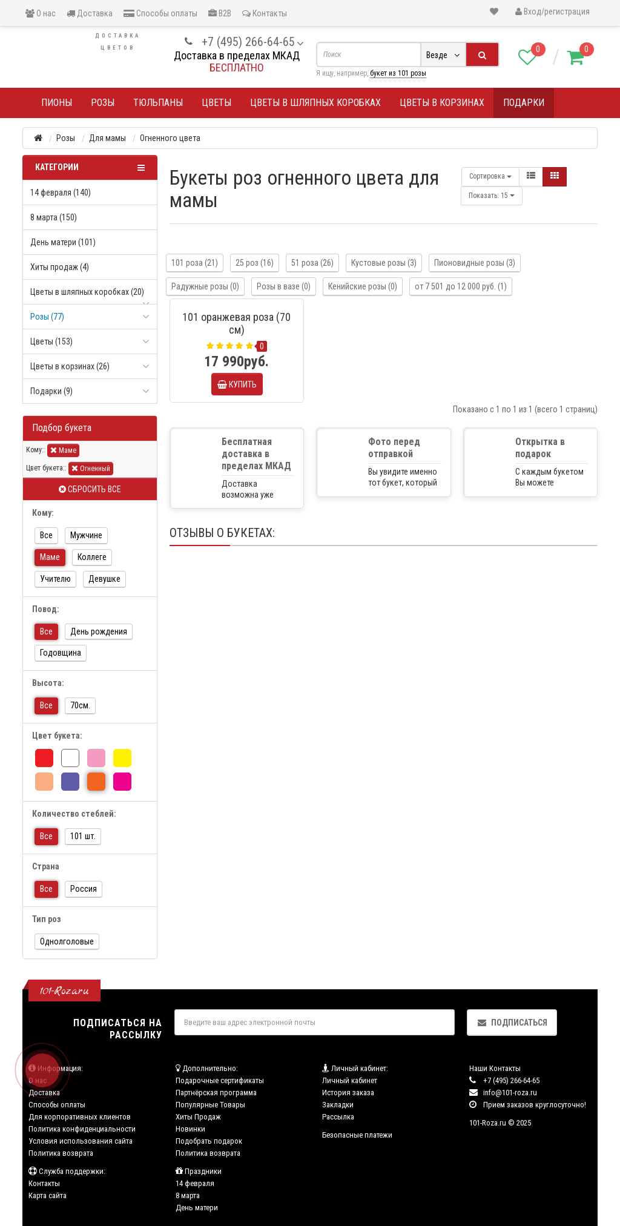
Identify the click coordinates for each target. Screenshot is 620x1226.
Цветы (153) (51, 341)
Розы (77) (47, 316)
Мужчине (86, 535)
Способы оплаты (160, 13)
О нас (40, 13)
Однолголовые (67, 941)
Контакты (264, 13)
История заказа (348, 1092)
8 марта (188, 1195)
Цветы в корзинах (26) (70, 366)
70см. (80, 705)
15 (492, 195)
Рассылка (338, 1116)
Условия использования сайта (80, 1140)
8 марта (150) (53, 217)
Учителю (55, 579)
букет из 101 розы (398, 73)
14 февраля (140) (60, 192)
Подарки (523, 102)
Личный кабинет (349, 1080)
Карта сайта (47, 1195)
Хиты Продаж (198, 1116)
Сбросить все (90, 489)
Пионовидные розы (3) (474, 263)
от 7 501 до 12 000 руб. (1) (461, 286)
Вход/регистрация (552, 11)
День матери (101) (63, 242)
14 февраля (195, 1183)
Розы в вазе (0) (284, 286)
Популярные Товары (210, 1104)
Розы (102, 102)
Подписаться (512, 1022)
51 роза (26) (312, 263)
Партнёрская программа (216, 1092)
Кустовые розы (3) (384, 263)
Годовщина (60, 652)
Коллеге (92, 557)
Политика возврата (60, 1153)
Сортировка (490, 176)
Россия (83, 889)
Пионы (56, 102)
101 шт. (83, 836)
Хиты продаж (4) (59, 267)
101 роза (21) (194, 263)
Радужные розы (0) (205, 286)
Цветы (216, 102)
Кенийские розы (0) (362, 286)
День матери (197, 1207)
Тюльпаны (158, 102)
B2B (219, 13)
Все (46, 535)
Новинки (190, 1128)
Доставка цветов (117, 42)
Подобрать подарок (209, 1140)
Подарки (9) (51, 391)
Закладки (338, 1104)
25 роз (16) (255, 263)
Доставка (90, 13)
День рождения (98, 631)
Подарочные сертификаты (220, 1080)
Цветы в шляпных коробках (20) (87, 292)
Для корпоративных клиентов (79, 1116)
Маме (63, 450)
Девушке (104, 579)
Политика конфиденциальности (82, 1128)
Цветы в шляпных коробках (315, 102)
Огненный (90, 468)
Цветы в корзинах (442, 102)
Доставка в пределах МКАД (237, 55)
